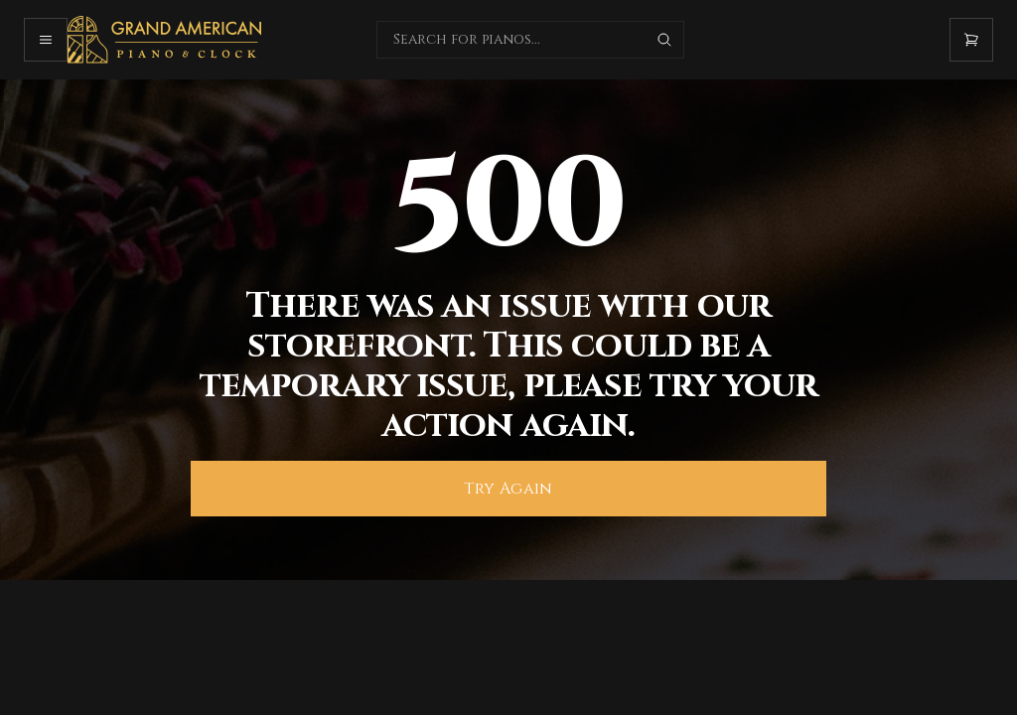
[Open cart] (971, 40)
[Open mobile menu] (46, 40)
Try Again (508, 489)
